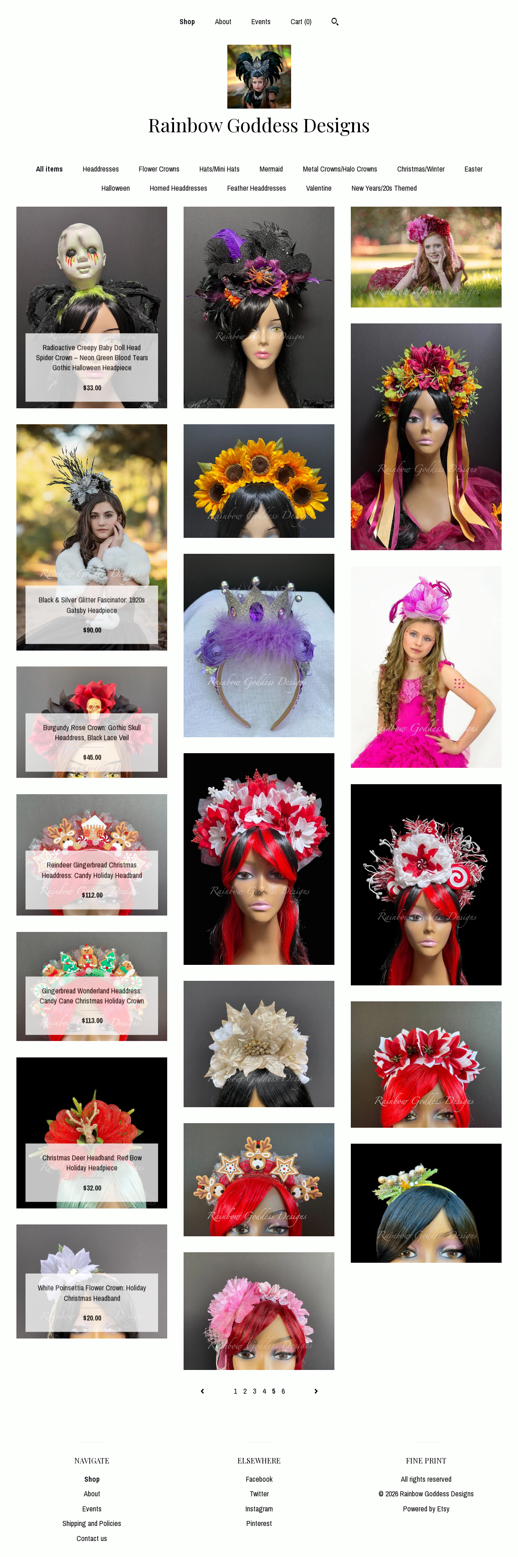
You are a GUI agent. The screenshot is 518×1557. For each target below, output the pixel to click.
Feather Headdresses (256, 188)
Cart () (301, 21)
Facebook (259, 1479)
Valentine (319, 188)
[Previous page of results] (203, 1391)
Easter (473, 169)
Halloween (116, 188)
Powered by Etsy (426, 1509)
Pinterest (259, 1523)
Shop (187, 21)
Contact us (92, 1538)
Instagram (259, 1509)
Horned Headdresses (178, 188)
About (223, 21)
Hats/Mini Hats (220, 169)
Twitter (259, 1494)
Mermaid (271, 169)
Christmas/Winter (421, 169)
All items (49, 169)
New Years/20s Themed (384, 188)
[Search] (335, 23)
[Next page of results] (316, 1391)
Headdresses (101, 169)
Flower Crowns (159, 169)
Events (261, 21)
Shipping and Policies (91, 1523)
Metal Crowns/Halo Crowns (340, 169)
